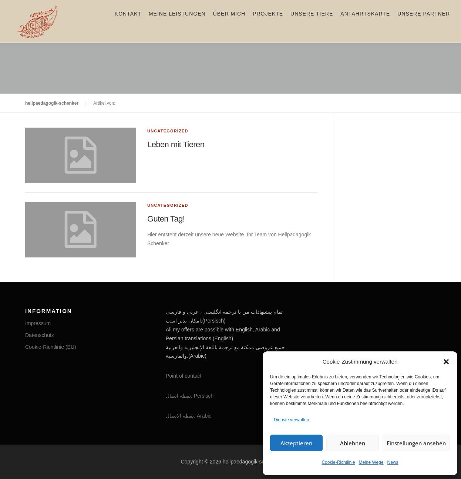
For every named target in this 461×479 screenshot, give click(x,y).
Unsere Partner (423, 21)
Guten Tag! (166, 218)
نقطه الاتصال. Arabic (188, 416)
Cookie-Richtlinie (338, 462)
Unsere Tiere (311, 21)
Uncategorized (167, 131)
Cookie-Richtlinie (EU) (50, 347)
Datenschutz (39, 335)
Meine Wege (371, 462)
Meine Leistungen (177, 21)
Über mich (229, 21)
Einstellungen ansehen (416, 443)
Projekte (268, 21)
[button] (446, 361)
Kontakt (128, 21)
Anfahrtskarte (365, 21)
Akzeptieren (296, 443)
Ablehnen (352, 443)
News (392, 462)
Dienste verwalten (291, 419)
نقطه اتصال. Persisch (189, 396)
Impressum (38, 323)
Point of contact (184, 376)
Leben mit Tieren (175, 144)
